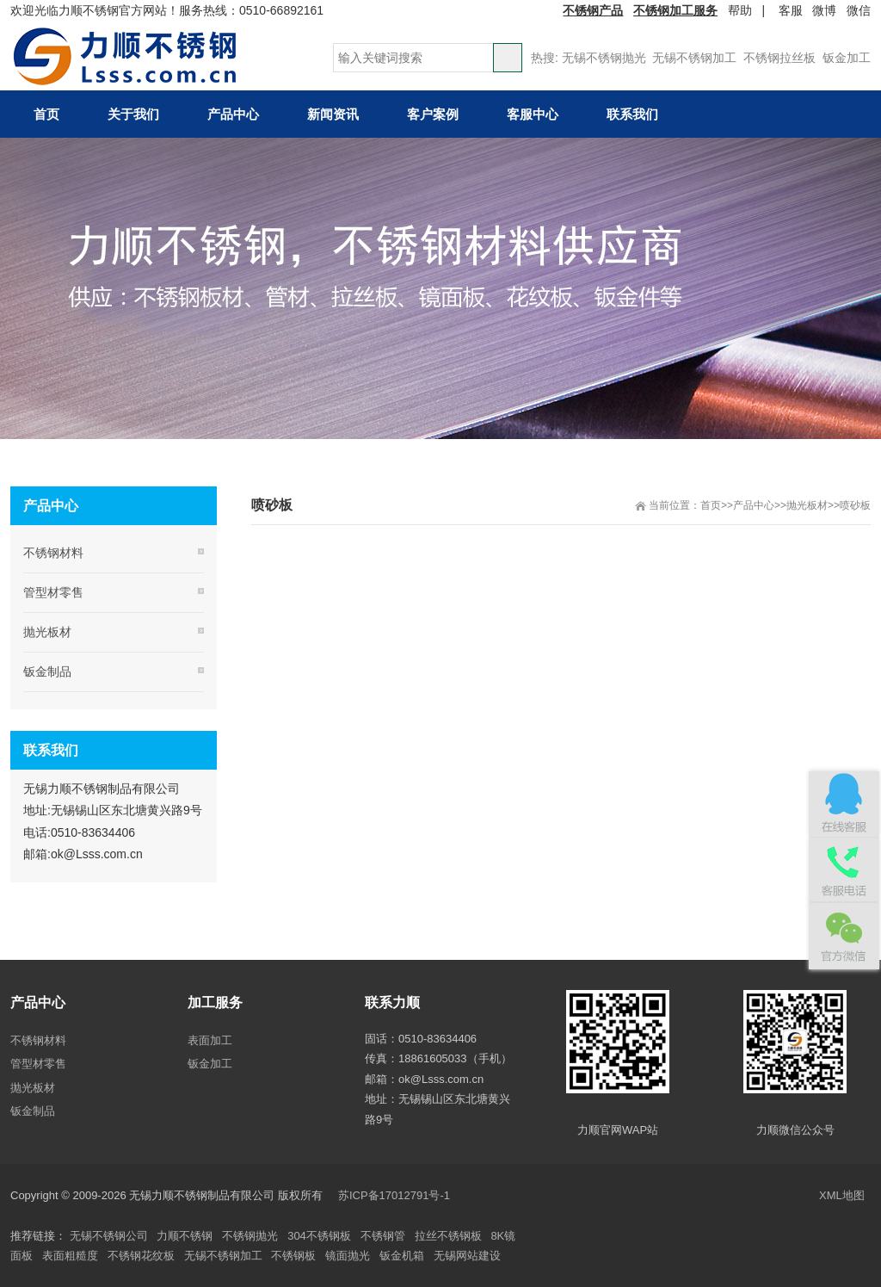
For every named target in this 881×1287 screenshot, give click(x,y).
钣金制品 (47, 671)
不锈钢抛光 (250, 1235)
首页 (710, 505)
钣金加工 (846, 58)
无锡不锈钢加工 (694, 58)
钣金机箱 (401, 1255)
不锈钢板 (293, 1255)
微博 (824, 10)
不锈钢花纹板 (141, 1255)
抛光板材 (807, 505)
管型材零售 (53, 592)
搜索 (507, 57)
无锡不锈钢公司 (109, 1235)
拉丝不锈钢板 (448, 1235)
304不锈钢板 (319, 1235)
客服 (791, 10)
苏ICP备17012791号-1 (395, 1195)
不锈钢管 (382, 1235)
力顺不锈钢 (185, 1235)
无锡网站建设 (467, 1255)
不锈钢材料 (53, 553)
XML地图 (842, 1195)
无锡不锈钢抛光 (604, 58)
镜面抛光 (347, 1255)
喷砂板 (855, 505)
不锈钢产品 (593, 10)
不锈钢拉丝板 (779, 58)
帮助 (740, 10)
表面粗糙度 (70, 1255)
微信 (859, 10)
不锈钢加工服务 (675, 10)
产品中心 (753, 505)
